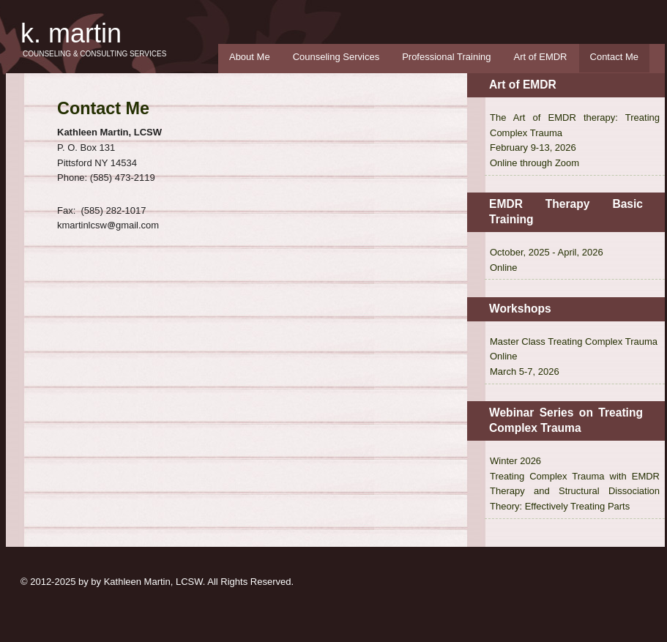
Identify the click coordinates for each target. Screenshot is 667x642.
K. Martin (71, 33)
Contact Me (614, 56)
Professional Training (446, 56)
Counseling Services (336, 56)
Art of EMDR (540, 56)
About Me (249, 56)
